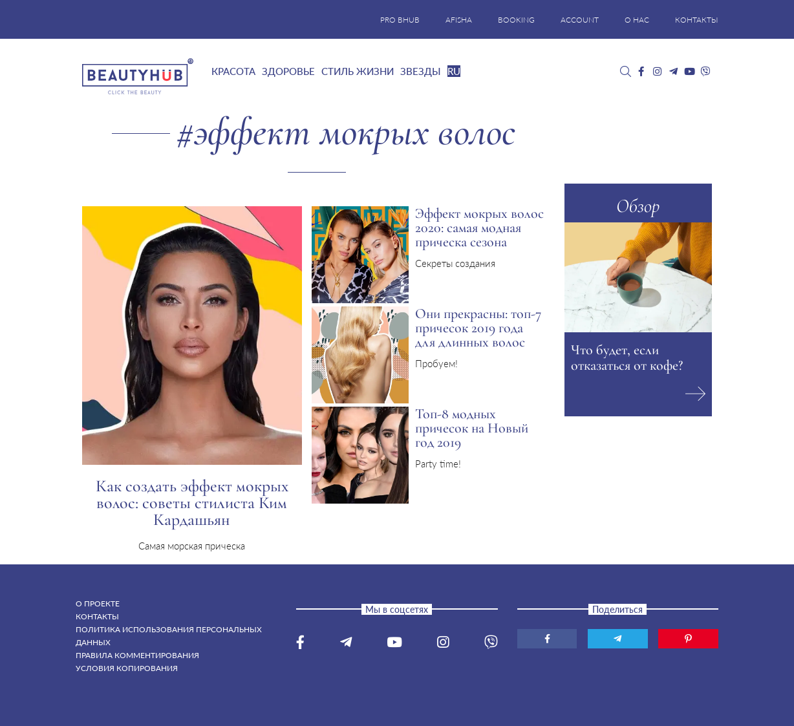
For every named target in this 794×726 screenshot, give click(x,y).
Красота (233, 71)
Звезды (420, 71)
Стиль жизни (357, 71)
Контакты (97, 616)
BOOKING (516, 20)
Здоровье (288, 71)
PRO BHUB (400, 20)
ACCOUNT (580, 20)
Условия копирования (127, 668)
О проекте (98, 603)
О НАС (637, 20)
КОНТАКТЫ (696, 20)
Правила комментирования (137, 655)
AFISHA (458, 20)
